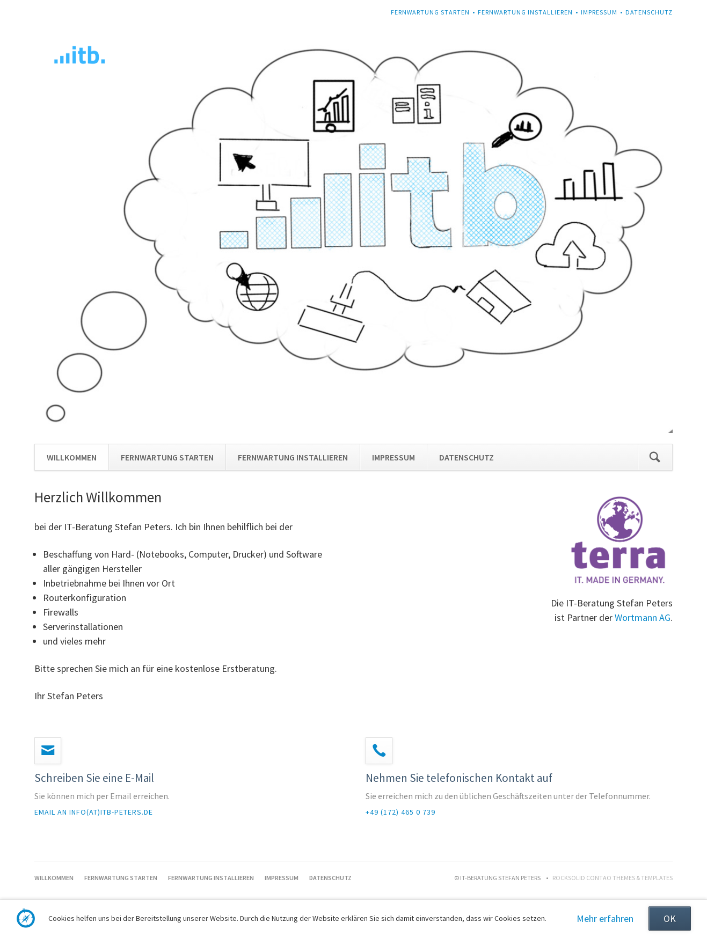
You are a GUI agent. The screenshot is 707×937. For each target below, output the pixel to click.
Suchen (655, 457)
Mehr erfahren (605, 918)
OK (670, 918)
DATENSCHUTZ (649, 12)
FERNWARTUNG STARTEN (430, 12)
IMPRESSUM (599, 12)
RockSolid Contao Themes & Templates (612, 878)
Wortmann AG (642, 617)
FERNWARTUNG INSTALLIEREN (525, 12)
